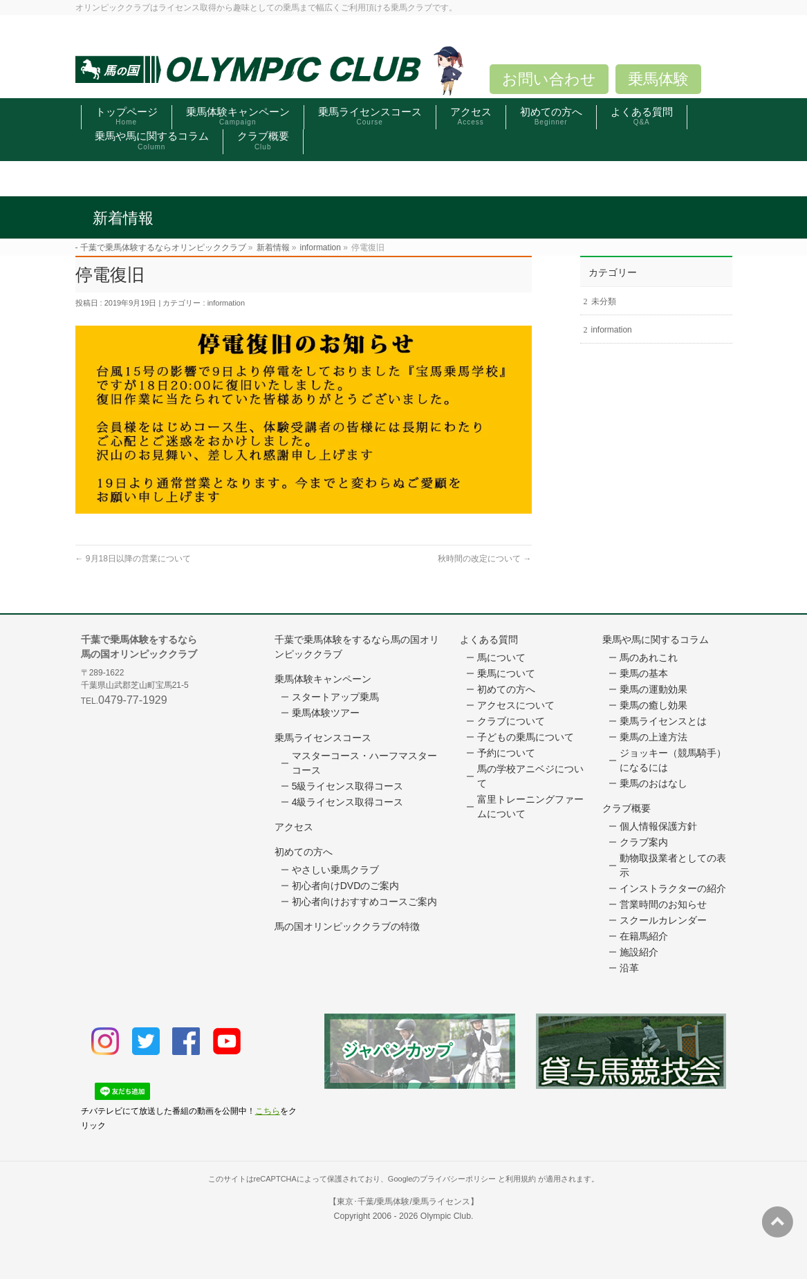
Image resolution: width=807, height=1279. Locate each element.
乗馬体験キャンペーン (323, 678)
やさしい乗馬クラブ (335, 869)
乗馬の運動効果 (653, 689)
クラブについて (511, 721)
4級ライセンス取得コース (348, 801)
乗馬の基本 (644, 673)
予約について (506, 752)
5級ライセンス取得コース (348, 786)
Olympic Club (445, 1216)
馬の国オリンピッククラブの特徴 (347, 926)
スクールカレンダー (663, 920)
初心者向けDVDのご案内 (346, 885)
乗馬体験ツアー (326, 712)
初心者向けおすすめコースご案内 (364, 901)
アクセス (294, 826)
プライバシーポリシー (458, 1179)
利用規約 (520, 1179)
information (226, 303)
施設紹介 (639, 952)
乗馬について (506, 673)
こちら (267, 1111)
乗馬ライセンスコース (323, 737)
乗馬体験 (658, 79)
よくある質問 (489, 639)
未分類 (603, 301)
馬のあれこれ (649, 657)
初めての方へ (304, 851)
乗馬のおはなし (653, 783)
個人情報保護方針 (658, 826)
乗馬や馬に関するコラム (655, 639)
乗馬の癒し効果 (653, 705)
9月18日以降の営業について (133, 558)
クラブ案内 (644, 842)
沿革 (629, 967)
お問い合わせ (549, 79)
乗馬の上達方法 (653, 737)
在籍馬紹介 (644, 936)
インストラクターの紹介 (673, 888)
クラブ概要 (626, 808)
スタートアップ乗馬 (335, 696)
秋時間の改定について (484, 558)
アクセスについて (516, 705)
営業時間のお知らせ (663, 904)
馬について (501, 657)
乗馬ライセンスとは (663, 721)
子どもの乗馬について (525, 737)
